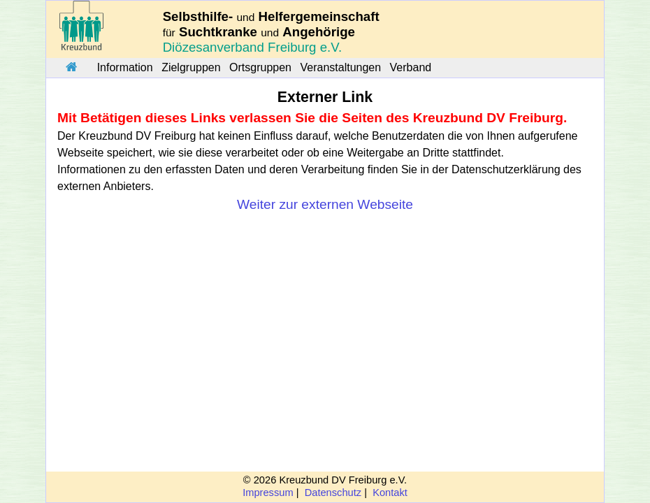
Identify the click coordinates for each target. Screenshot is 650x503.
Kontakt (390, 492)
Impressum (268, 492)
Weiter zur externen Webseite (325, 204)
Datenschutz (333, 492)
